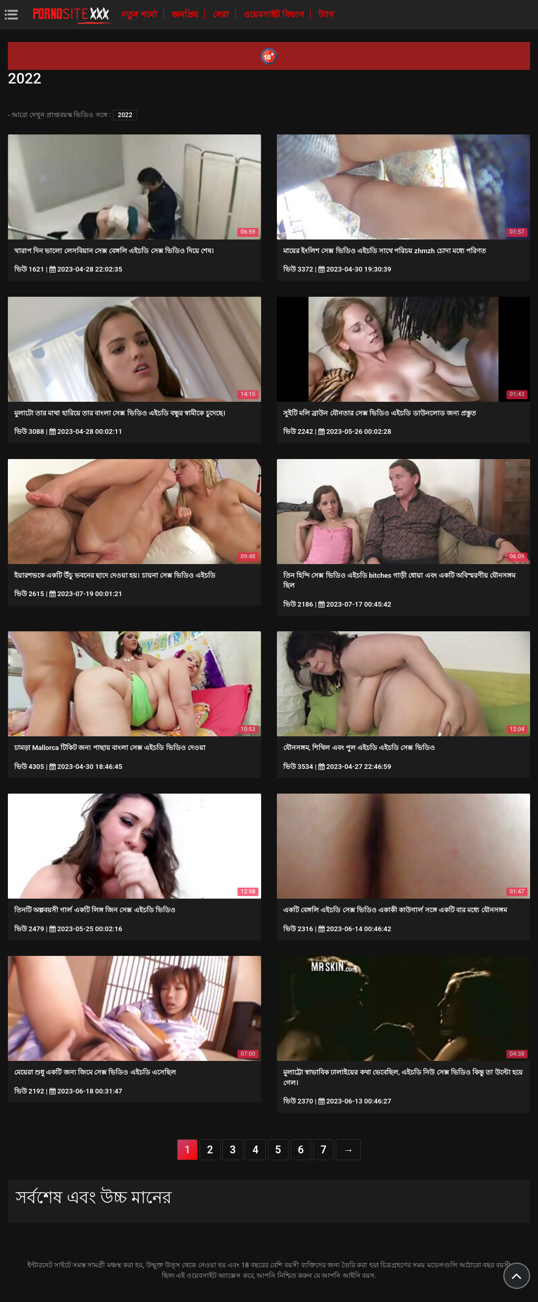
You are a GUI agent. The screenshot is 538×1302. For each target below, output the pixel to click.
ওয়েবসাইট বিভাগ (275, 14)
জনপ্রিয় (186, 14)
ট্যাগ (326, 14)
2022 (125, 115)
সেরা (222, 14)
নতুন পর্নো (140, 14)
